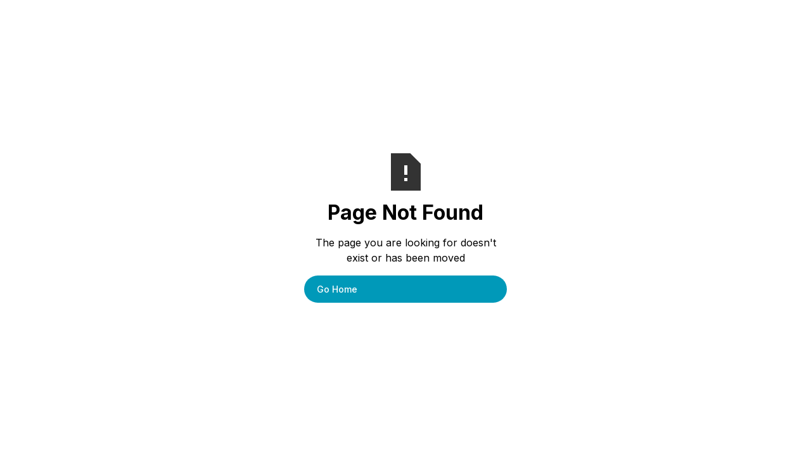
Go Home (337, 289)
